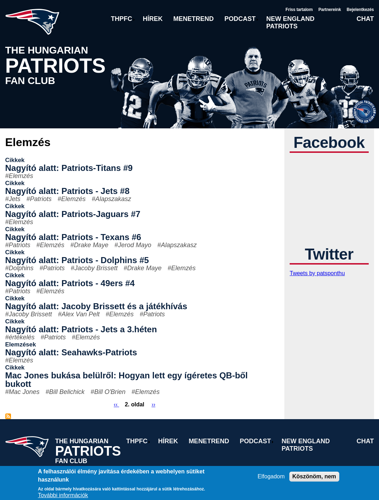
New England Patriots (290, 22)
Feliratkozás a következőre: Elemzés (8, 416)
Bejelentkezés (360, 9)
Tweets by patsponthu (317, 273)
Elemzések (20, 344)
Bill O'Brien (110, 391)
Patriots (41, 198)
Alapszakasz (113, 198)
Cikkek (15, 160)
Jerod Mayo (134, 245)
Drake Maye (91, 245)
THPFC (121, 18)
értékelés (22, 337)
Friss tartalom (299, 9)
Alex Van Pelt (81, 314)
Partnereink (329, 9)
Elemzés (21, 175)
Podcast (240, 18)
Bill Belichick (67, 391)
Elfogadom (271, 476)
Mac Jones (24, 391)
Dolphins (21, 268)
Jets (15, 198)
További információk (63, 495)
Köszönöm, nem (314, 476)
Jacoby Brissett (96, 268)
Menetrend (193, 18)
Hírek (153, 18)
